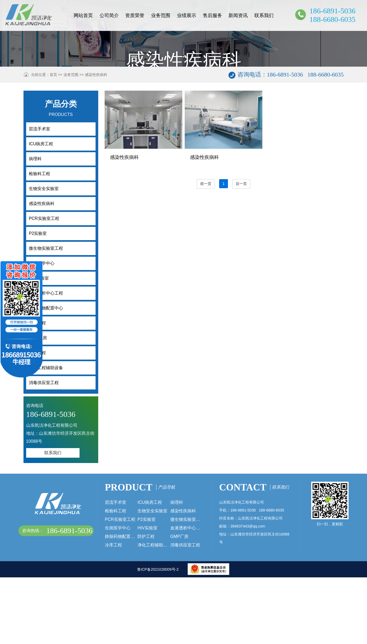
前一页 (205, 250)
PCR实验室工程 (120, 586)
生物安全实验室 (152, 577)
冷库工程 (113, 611)
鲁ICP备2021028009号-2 (158, 636)
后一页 (241, 250)
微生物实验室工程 (186, 586)
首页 (53, 141)
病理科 (176, 569)
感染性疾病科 (96, 141)
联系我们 (264, 15)
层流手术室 (115, 569)
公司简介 (109, 15)
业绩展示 (186, 15)
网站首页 (83, 15)
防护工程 (146, 603)
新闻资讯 (238, 15)
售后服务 (212, 15)
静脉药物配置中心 (121, 603)
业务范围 (160, 15)
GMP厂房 (179, 603)
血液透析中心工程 (186, 594)
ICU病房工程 (149, 569)
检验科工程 (115, 577)
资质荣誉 (134, 15)
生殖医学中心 (118, 594)
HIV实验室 (147, 594)
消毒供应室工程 (185, 611)
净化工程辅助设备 (153, 611)
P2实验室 (146, 586)
